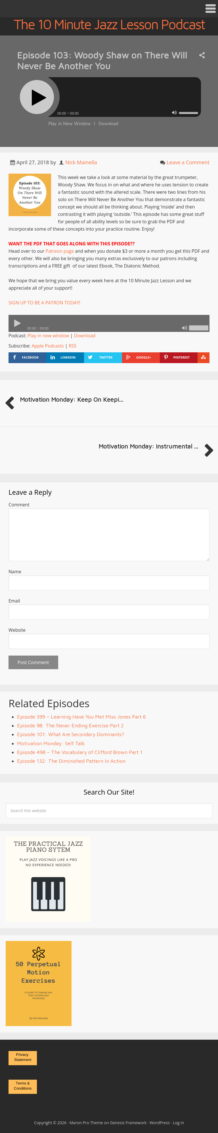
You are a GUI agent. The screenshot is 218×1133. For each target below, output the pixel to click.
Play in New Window (69, 123)
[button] (109, 8)
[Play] (37, 97)
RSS (72, 346)
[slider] (124, 97)
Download (108, 123)
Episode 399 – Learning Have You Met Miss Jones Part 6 (81, 717)
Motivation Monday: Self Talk (51, 743)
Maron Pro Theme (86, 1122)
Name (15, 571)
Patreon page (60, 251)
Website (17, 630)
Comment (19, 505)
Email (14, 601)
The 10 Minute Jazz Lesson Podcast (109, 24)
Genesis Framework (128, 1122)
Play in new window (48, 335)
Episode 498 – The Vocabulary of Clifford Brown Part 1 (79, 752)
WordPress (160, 1122)
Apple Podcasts (48, 346)
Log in (178, 1122)
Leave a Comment (188, 162)
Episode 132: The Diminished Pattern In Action (71, 761)
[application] (109, 112)
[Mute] (174, 113)
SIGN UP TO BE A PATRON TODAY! (44, 303)
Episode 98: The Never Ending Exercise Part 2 (70, 725)
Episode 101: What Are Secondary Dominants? (70, 734)
